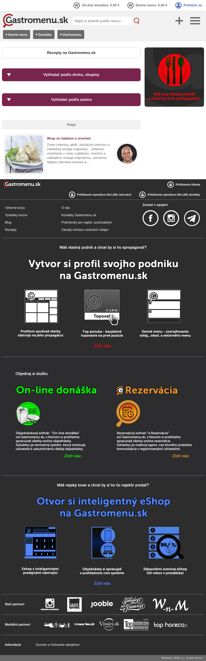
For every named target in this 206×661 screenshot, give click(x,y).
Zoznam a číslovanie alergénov (57, 644)
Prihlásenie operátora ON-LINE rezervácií (104, 194)
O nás (65, 207)
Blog (8, 222)
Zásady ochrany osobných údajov (85, 229)
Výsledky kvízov (16, 215)
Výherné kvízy (15, 207)
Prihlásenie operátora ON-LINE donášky (174, 194)
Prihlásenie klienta (188, 184)
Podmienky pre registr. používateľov (86, 222)
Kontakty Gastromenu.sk (78, 215)
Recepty (11, 229)
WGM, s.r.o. (179, 658)
